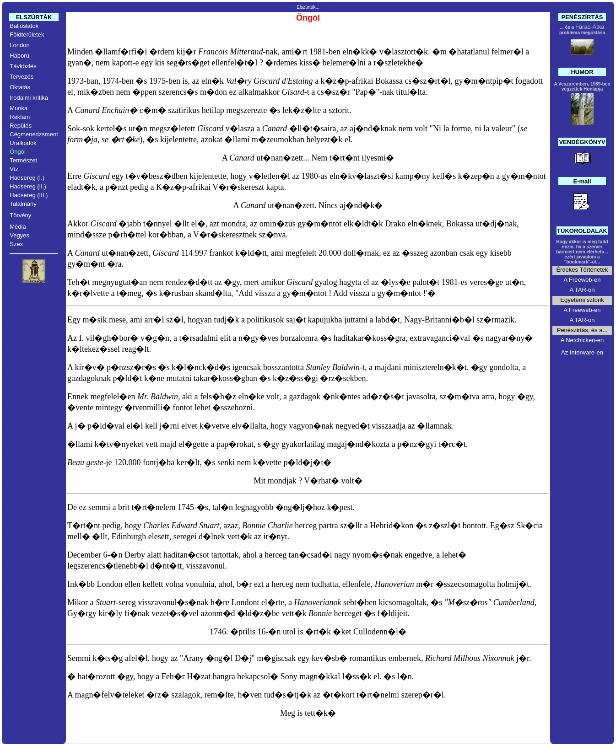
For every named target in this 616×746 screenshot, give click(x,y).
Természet (23, 160)
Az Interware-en (582, 352)
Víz (14, 169)
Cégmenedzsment (34, 134)
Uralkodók (23, 143)
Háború (19, 55)
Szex (16, 244)
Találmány (23, 203)
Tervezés (21, 76)
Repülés (21, 125)
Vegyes (19, 235)
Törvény (20, 215)
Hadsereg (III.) (29, 195)
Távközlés (23, 66)
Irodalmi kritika (29, 97)
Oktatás (20, 87)
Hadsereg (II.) (28, 186)
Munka (18, 108)
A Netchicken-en (582, 340)
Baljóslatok (24, 25)
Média (18, 226)
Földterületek (27, 34)
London (19, 45)
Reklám (20, 116)
